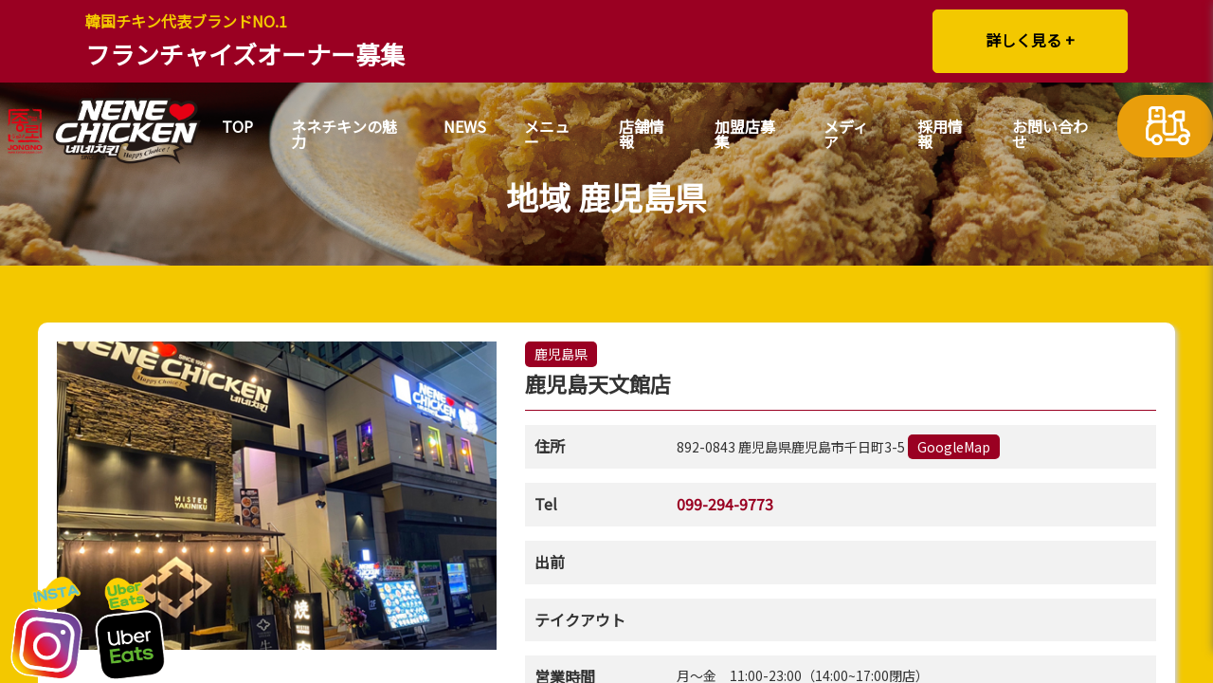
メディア (846, 136)
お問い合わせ (1050, 136)
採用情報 (940, 136)
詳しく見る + (1030, 39)
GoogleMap (953, 446)
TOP (237, 128)
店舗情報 (641, 136)
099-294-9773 (725, 503)
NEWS (465, 128)
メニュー (547, 136)
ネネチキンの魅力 (344, 136)
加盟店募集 (745, 136)
